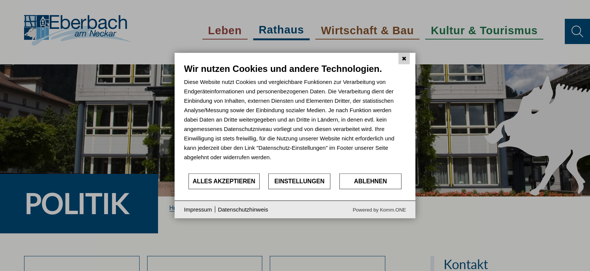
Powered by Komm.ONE (379, 209)
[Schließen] (404, 58)
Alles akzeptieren (224, 181)
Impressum (198, 209)
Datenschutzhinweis (243, 209)
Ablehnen (370, 181)
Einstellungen (299, 181)
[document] (295, 118)
